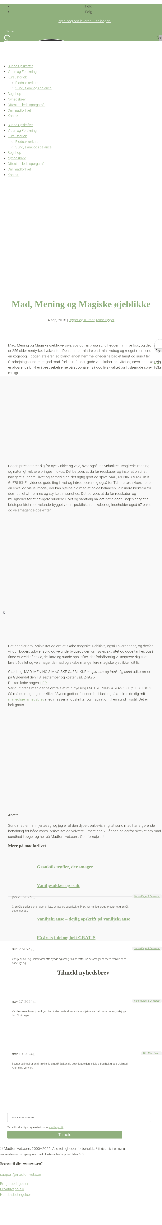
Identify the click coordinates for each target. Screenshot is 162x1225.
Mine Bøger (154, 1053)
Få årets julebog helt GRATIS (66, 937)
